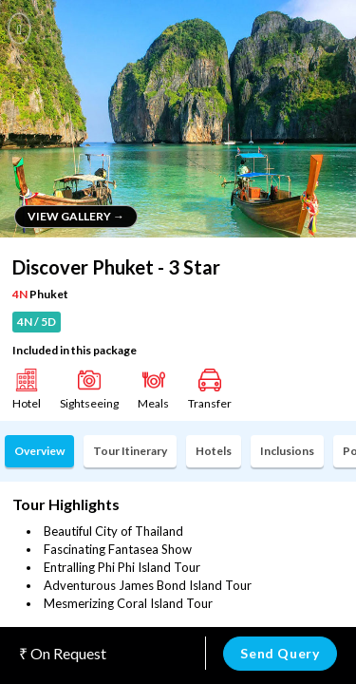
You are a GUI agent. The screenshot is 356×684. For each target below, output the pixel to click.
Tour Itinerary (130, 451)
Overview (39, 451)
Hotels (214, 451)
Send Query (279, 653)
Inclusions (287, 451)
